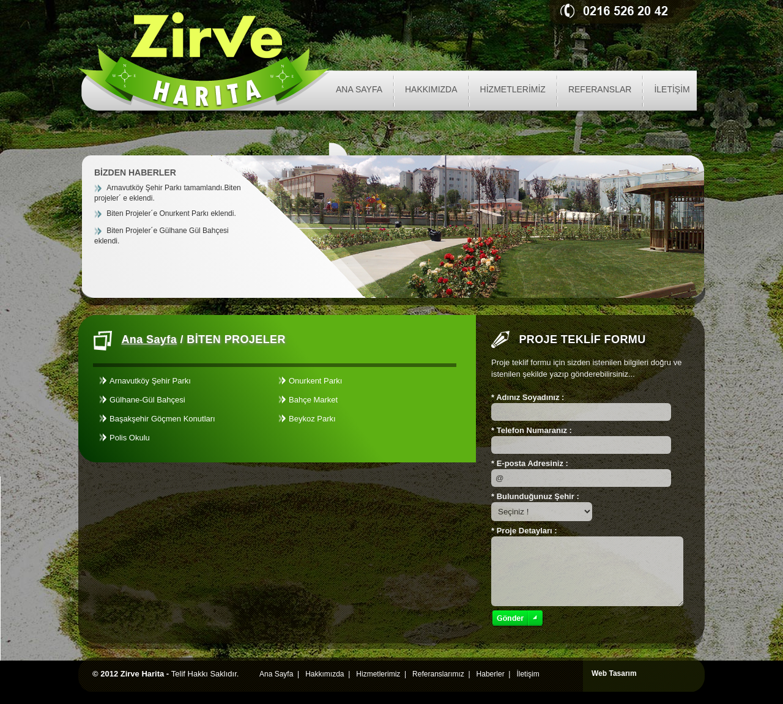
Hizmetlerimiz (378, 674)
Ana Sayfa (149, 339)
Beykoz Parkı (312, 418)
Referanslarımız (438, 674)
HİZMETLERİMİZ (513, 89)
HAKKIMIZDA (431, 89)
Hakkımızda (324, 674)
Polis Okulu (129, 437)
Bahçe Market (313, 399)
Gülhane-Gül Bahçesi (147, 399)
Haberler (491, 674)
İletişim (527, 674)
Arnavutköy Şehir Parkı (150, 380)
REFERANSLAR (599, 89)
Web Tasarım (614, 673)
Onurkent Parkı (315, 380)
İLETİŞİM (671, 89)
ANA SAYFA (359, 89)
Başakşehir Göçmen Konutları (162, 418)
